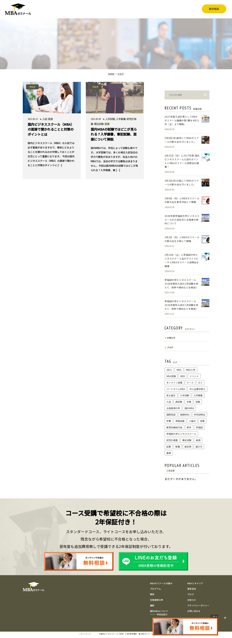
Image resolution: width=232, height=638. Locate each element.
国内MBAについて (159, 611)
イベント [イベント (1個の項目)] (194, 376)
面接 (50, 119)
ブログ (120, 73)
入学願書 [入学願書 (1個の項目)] (198, 395)
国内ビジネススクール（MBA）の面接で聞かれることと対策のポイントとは (51, 129)
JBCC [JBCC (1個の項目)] (169, 369)
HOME (111, 73)
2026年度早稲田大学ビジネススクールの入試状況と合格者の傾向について (182, 219)
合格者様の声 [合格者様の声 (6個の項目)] (173, 408)
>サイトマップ (85, 634)
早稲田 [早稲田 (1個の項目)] (199, 427)
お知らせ (191, 599)
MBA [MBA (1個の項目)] (178, 369)
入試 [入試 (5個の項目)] (168, 401)
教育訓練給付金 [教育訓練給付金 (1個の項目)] (174, 427)
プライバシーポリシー (198, 605)
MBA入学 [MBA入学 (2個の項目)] (190, 369)
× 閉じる (214, 616)
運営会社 (191, 588)
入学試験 (110, 119)
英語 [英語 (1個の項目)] (198, 440)
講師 (152, 605)
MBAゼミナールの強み (161, 583)
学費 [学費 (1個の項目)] (168, 421)
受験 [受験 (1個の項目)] (197, 401)
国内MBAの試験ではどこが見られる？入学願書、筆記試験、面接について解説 (114, 134)
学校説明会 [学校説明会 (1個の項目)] (199, 414)
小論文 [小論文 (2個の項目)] (192, 421)
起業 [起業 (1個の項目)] (168, 446)
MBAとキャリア (195, 583)
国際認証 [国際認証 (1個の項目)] (171, 414)
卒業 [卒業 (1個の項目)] (189, 401)
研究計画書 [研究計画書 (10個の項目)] (172, 440)
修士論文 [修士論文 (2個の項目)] (171, 395)
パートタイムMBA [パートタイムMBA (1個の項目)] (175, 389)
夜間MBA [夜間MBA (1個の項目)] (184, 414)
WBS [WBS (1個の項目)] (182, 376)
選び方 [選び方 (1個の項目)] (198, 446)
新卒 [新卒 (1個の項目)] (189, 427)
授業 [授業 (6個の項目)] (202, 421)
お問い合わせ (194, 611)
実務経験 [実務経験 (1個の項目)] (180, 421)
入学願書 (121, 119)
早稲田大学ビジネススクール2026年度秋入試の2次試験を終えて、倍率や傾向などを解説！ (181, 283)
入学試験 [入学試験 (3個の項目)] (184, 395)
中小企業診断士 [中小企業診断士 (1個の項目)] (197, 389)
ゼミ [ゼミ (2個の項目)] (200, 382)
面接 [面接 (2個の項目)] (168, 453)
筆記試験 (99, 124)
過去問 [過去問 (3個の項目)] (187, 446)
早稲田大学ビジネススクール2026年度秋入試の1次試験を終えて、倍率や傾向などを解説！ (181, 305)
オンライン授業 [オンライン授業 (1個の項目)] (174, 382)
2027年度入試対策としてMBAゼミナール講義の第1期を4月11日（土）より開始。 (182, 120)
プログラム (155, 588)
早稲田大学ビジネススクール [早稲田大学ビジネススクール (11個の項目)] (181, 433)
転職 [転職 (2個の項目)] (177, 446)
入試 (44, 119)
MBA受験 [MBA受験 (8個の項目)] (171, 376)
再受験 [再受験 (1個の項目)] (178, 401)
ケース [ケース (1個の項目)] (190, 382)
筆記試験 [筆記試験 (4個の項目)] (186, 440)
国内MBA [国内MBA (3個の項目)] (189, 408)
